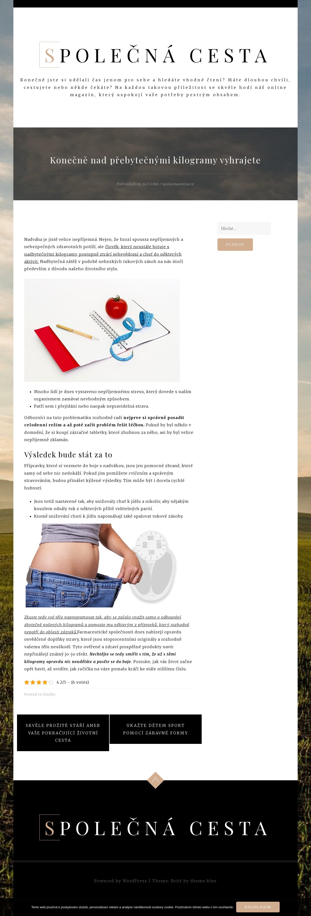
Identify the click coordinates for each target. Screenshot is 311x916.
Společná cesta (158, 54)
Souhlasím (258, 907)
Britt (176, 880)
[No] (304, 907)
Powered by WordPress (120, 880)
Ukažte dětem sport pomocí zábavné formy (155, 729)
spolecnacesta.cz (178, 184)
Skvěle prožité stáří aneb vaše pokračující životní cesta (63, 733)
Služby (49, 694)
